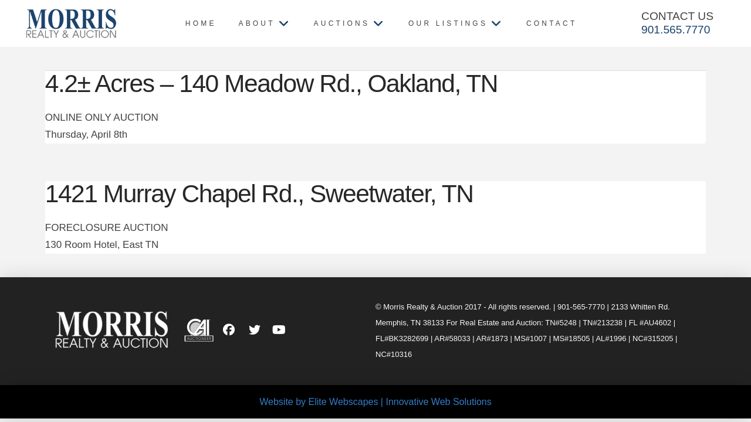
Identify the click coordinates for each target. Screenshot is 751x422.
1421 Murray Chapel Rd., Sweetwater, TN (259, 193)
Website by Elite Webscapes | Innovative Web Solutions (375, 402)
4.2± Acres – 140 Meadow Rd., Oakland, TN (271, 83)
